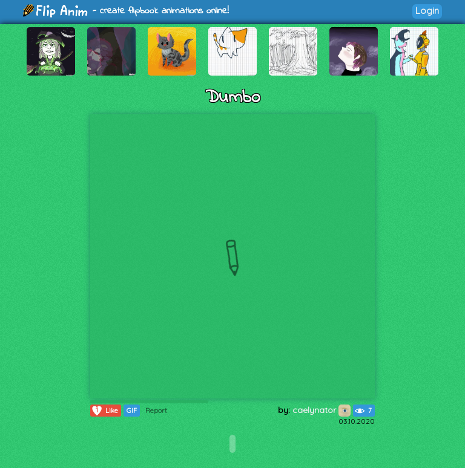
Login (427, 10)
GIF (132, 410)
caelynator (321, 410)
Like (104, 411)
